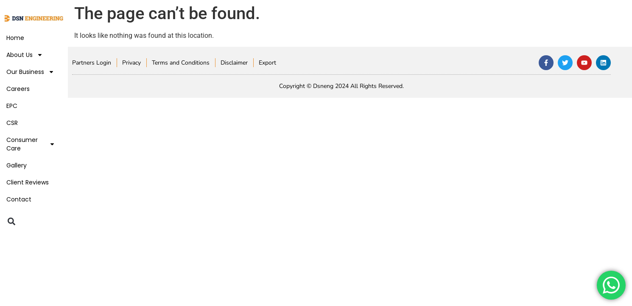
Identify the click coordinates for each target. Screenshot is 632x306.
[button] (11, 221)
